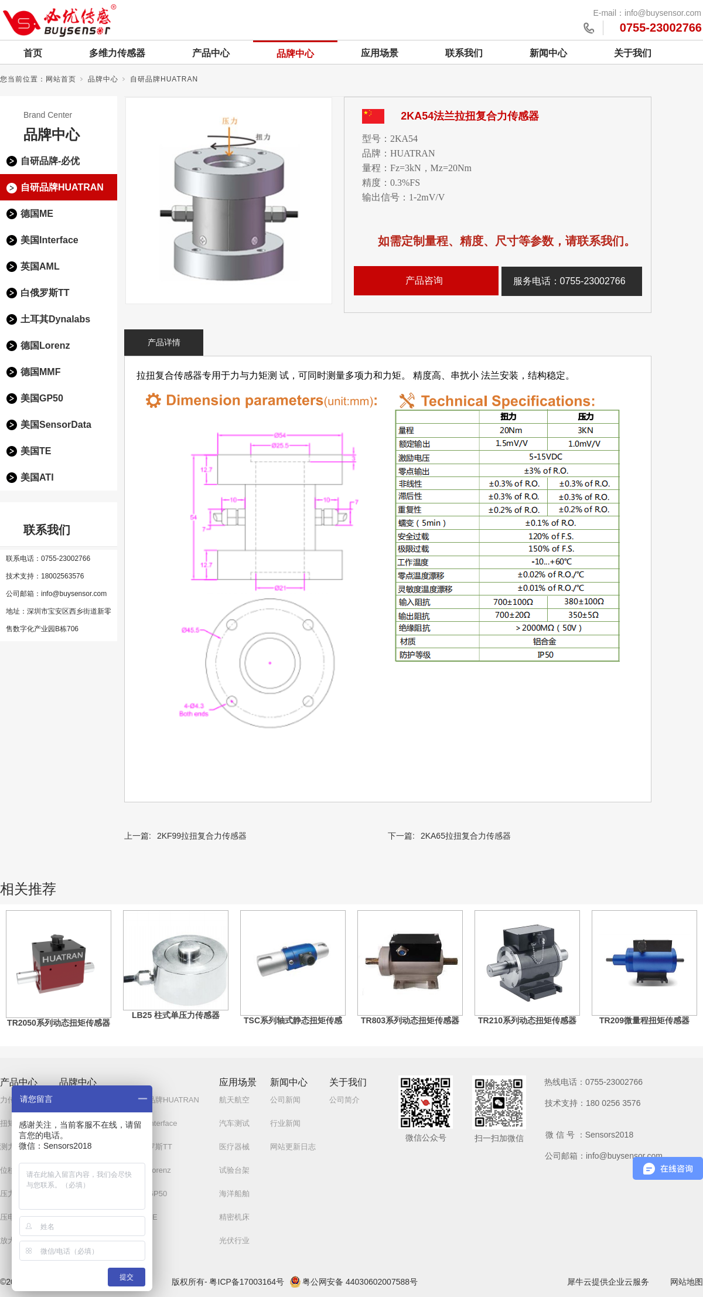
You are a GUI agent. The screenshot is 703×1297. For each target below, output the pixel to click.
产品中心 (211, 53)
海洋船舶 (234, 1193)
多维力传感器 (117, 53)
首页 (32, 53)
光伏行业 (234, 1240)
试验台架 (234, 1170)
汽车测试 (234, 1123)
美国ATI (37, 477)
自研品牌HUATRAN (164, 79)
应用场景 (379, 53)
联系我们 (464, 53)
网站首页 (61, 79)
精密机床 (234, 1217)
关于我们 (632, 53)
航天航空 (234, 1099)
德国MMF (40, 372)
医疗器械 (234, 1146)
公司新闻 (285, 1099)
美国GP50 (42, 398)
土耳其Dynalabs (55, 319)
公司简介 (344, 1099)
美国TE (36, 451)
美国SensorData (56, 425)
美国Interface (50, 240)
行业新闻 (285, 1123)
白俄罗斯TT (45, 293)
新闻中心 (548, 53)
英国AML (40, 266)
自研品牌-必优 (50, 161)
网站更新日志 (293, 1146)
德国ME (37, 214)
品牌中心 (295, 54)
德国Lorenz (45, 345)
